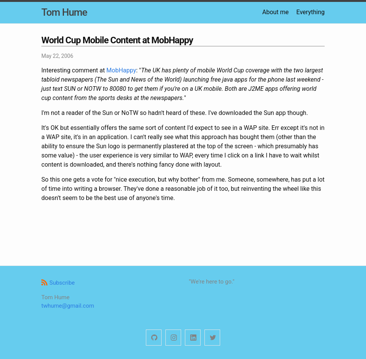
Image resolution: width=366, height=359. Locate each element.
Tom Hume (64, 12)
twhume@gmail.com (67, 305)
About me (275, 12)
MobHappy (121, 70)
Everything (310, 12)
